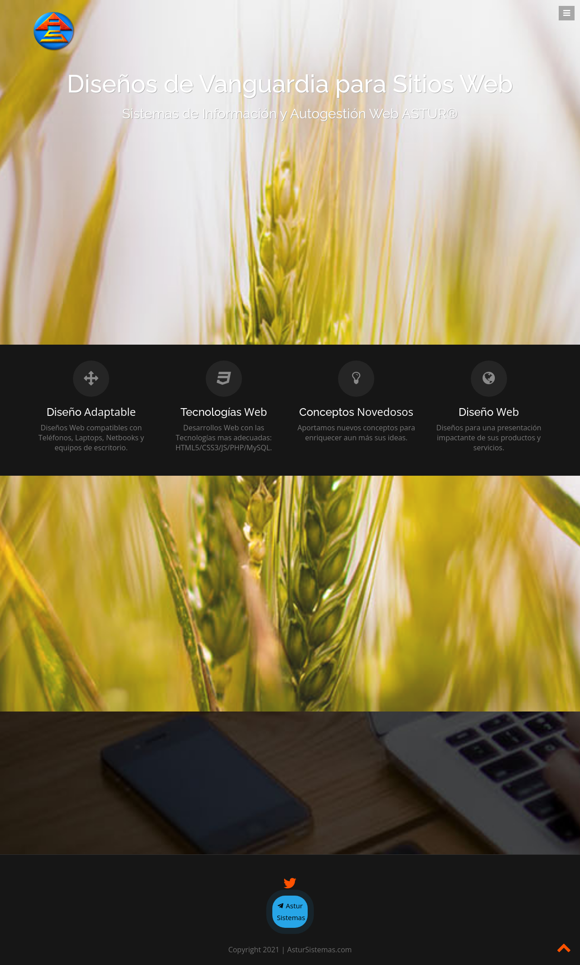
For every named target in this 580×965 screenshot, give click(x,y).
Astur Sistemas (291, 911)
